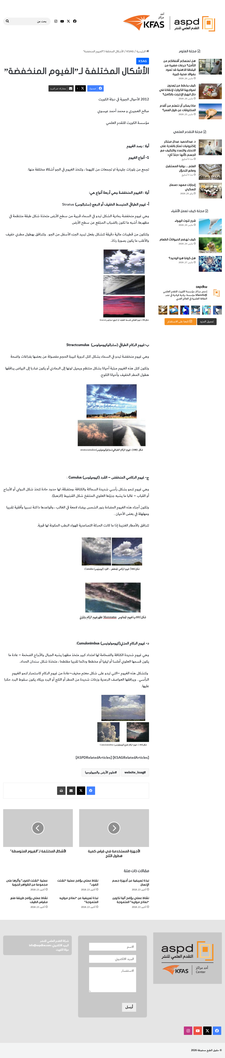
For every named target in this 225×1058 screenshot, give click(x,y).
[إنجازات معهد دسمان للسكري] (210, 190)
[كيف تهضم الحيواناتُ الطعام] (210, 245)
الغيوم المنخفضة (137, 134)
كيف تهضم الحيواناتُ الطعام (178, 239)
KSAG (130, 51)
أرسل (129, 1007)
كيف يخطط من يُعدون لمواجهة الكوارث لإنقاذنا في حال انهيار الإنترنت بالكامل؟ (177, 90)
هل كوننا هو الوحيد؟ (182, 258)
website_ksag (134, 772)
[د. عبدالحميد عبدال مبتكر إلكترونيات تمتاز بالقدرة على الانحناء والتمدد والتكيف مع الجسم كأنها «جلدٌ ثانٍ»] (210, 147)
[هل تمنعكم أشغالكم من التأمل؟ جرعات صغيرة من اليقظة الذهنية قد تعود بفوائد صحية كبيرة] (210, 67)
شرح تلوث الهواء (185, 220)
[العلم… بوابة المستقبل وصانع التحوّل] (210, 172)
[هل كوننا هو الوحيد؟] (210, 264)
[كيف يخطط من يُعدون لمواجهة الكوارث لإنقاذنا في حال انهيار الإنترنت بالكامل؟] (210, 91)
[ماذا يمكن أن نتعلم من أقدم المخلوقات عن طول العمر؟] (210, 111)
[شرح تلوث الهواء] (210, 226)
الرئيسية (142, 51)
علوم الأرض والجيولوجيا (73, 134)
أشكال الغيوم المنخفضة (107, 134)
